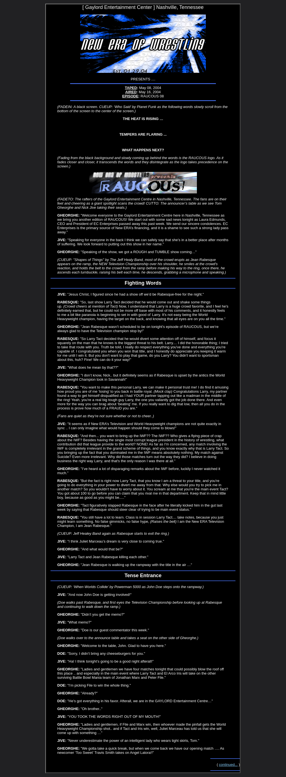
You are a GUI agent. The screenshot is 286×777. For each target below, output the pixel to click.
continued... (228, 764)
